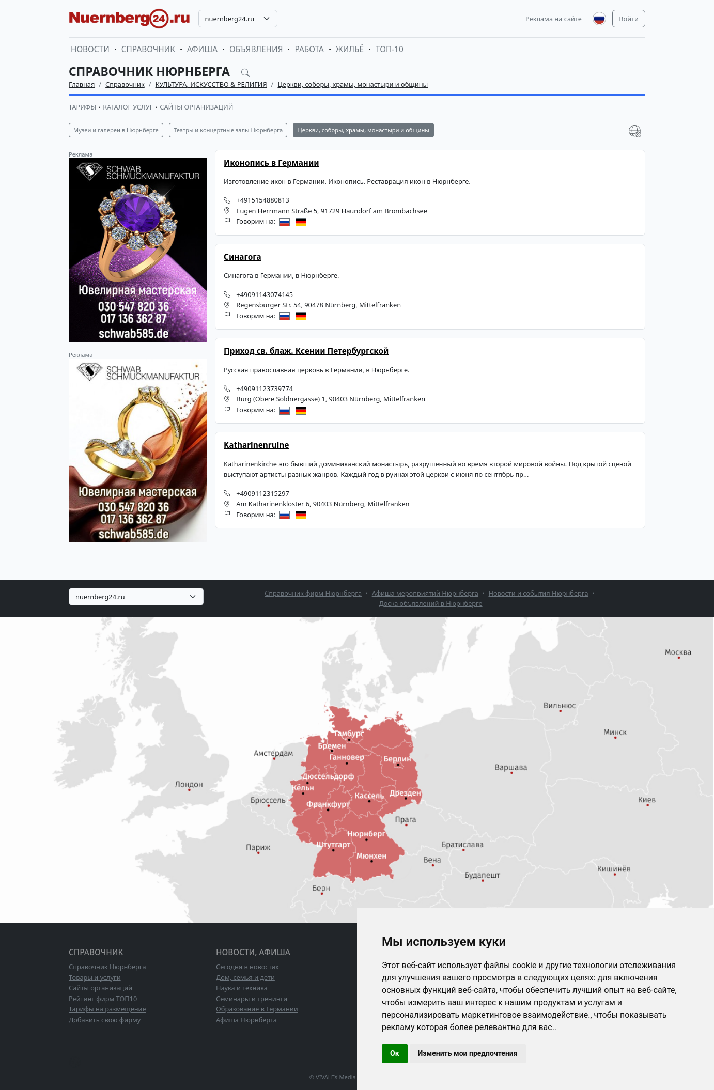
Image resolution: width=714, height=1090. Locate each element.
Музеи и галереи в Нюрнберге (116, 130)
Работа (308, 49)
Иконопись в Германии (271, 163)
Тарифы (82, 107)
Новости (90, 49)
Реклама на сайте (553, 18)
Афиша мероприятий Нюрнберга (425, 593)
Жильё (350, 49)
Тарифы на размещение (107, 1009)
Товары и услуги (95, 977)
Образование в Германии (257, 1009)
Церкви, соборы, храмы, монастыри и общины (352, 84)
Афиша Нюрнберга (246, 1019)
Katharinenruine (256, 445)
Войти (629, 18)
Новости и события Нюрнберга (538, 593)
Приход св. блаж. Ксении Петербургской (306, 351)
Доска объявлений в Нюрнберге (430, 603)
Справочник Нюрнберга (107, 966)
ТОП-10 (389, 49)
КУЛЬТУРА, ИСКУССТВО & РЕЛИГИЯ (211, 84)
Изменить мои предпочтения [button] (468, 1053)
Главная (82, 84)
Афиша (202, 49)
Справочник (148, 49)
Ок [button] (394, 1053)
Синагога (242, 257)
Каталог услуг (128, 107)
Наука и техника (242, 987)
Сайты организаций (196, 107)
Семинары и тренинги (251, 998)
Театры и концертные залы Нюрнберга (228, 130)
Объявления (256, 49)
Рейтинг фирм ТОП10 (103, 998)
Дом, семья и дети (245, 977)
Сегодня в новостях (247, 966)
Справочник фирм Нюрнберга (313, 593)
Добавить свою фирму (105, 1019)
